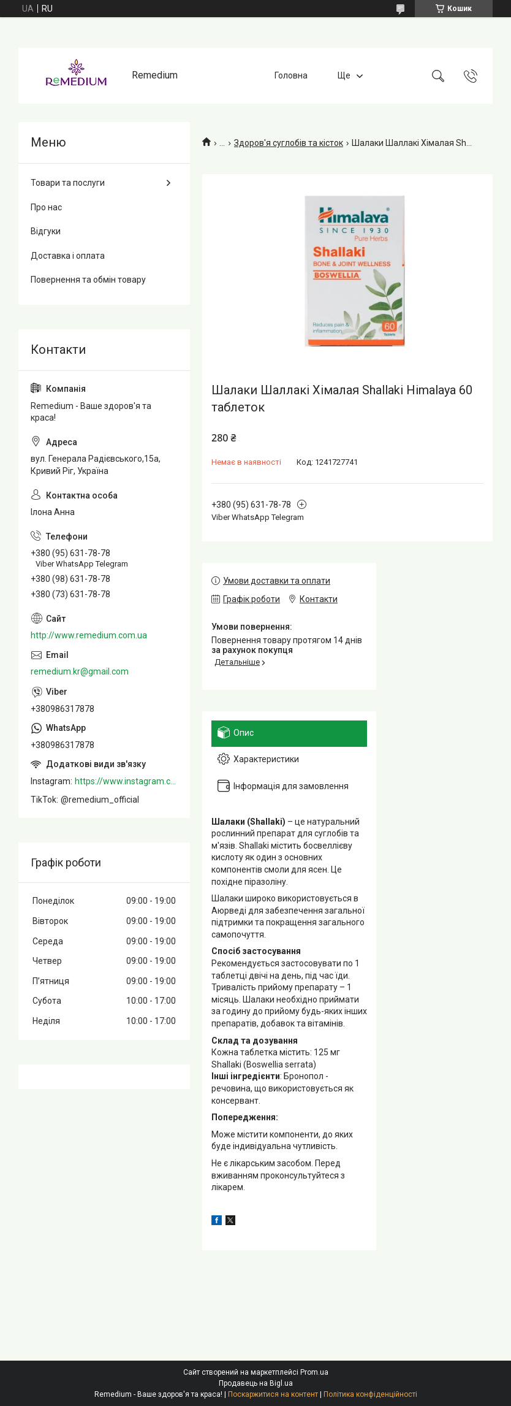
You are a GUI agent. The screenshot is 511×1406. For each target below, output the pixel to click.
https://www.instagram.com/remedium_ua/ (126, 781)
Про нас (46, 207)
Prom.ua (314, 1372)
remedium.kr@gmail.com (80, 671)
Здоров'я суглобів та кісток (288, 143)
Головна (291, 75)
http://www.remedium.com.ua (89, 635)
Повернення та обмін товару (88, 280)
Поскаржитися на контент (273, 1394)
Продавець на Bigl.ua (256, 1383)
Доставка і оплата (68, 256)
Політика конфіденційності (370, 1394)
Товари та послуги (68, 183)
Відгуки (46, 231)
